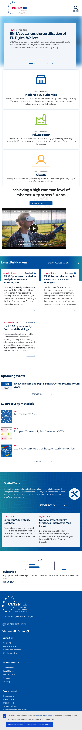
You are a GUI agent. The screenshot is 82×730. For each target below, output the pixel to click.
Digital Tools (8, 703)
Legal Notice (8, 671)
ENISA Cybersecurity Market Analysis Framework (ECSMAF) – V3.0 (19, 279)
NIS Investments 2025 (25, 414)
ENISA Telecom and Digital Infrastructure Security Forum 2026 (47, 385)
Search (76, 11)
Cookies (6, 678)
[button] (69, 8)
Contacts (7, 643)
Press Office (8, 699)
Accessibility (8, 667)
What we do (37, 203)
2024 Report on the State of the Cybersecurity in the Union (44, 448)
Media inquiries (10, 653)
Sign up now (8, 582)
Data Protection (10, 674)
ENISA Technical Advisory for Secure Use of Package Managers (60, 279)
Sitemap (6, 681)
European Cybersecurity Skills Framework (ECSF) (39, 431)
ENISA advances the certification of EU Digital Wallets (38, 35)
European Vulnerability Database (17, 521)
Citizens (41, 174)
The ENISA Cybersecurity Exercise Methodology (17, 327)
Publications (8, 696)
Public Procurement (12, 649)
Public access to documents (15, 709)
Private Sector (41, 134)
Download (29, 273)
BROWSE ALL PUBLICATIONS (58, 263)
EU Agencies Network (16, 624)
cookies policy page (44, 716)
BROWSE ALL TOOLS (47, 505)
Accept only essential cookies (39, 725)
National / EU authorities (41, 95)
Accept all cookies (15, 725)
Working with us (10, 706)
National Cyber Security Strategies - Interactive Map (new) (55, 522)
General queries (10, 646)
